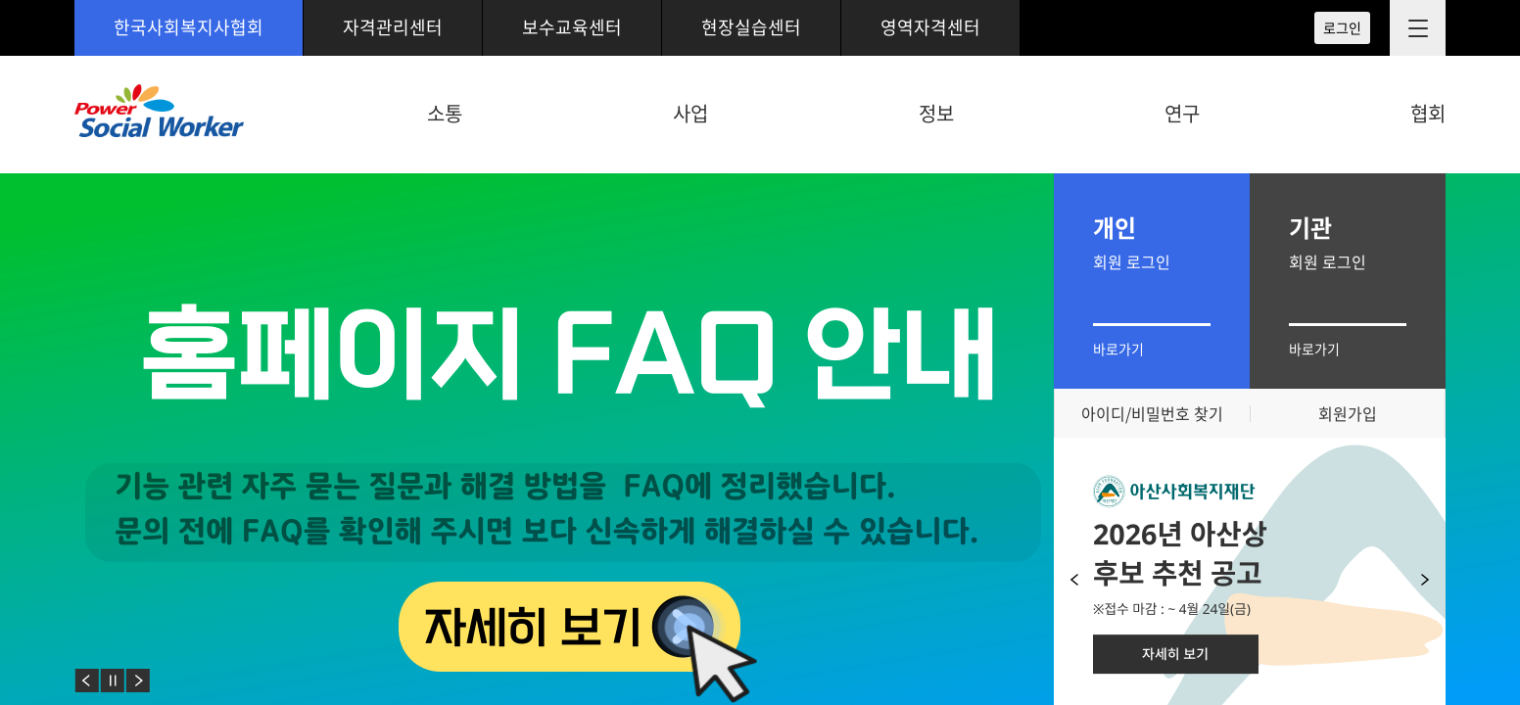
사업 (690, 113)
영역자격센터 (930, 27)
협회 (1428, 113)
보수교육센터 (572, 27)
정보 (936, 113)
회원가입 (1347, 413)
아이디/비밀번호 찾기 (1152, 413)
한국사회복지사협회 (188, 27)
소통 (444, 113)
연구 (1182, 113)
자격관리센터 (393, 27)
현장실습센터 (751, 27)
